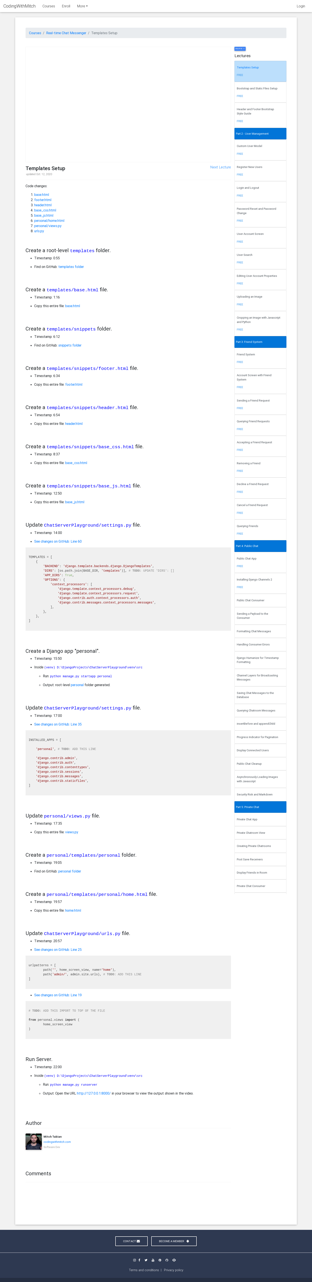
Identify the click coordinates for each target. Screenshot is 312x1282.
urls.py (39, 231)
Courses (48, 7)
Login (301, 7)
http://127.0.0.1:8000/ (94, 1093)
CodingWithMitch (19, 7)
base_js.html (43, 215)
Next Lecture (220, 167)
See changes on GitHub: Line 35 (58, 724)
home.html (73, 910)
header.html (43, 205)
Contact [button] (131, 1241)
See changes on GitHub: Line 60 (58, 541)
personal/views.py (48, 226)
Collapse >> (240, 49)
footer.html (42, 200)
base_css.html (45, 210)
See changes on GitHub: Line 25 (58, 949)
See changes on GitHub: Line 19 (58, 995)
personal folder (69, 871)
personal (77, 685)
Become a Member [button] (174, 1241)
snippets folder (69, 345)
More (81, 7)
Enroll (66, 7)
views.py (71, 832)
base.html (41, 194)
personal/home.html (49, 220)
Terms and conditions (144, 1270)
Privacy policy (173, 1270)
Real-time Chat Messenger (66, 33)
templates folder (71, 266)
